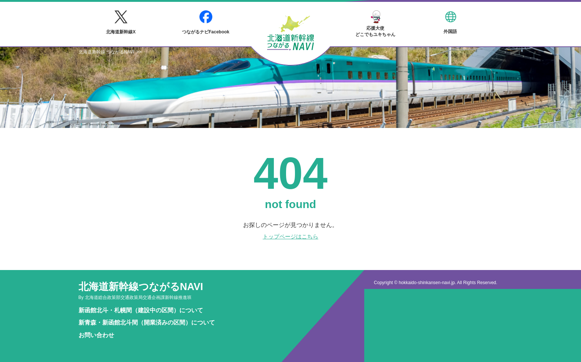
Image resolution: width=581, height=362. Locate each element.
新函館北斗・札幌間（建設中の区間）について (141, 310)
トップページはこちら (290, 236)
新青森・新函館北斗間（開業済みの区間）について (147, 322)
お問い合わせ (96, 335)
